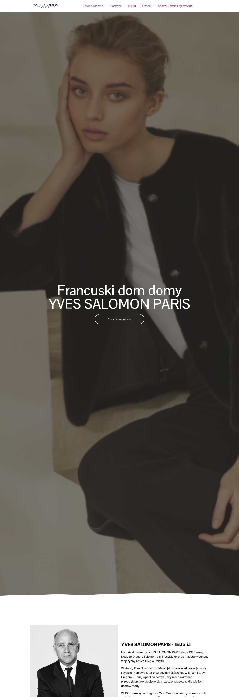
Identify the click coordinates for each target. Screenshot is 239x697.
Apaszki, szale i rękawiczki (175, 6)
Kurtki (132, 6)
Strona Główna (93, 6)
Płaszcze (116, 6)
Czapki (146, 6)
